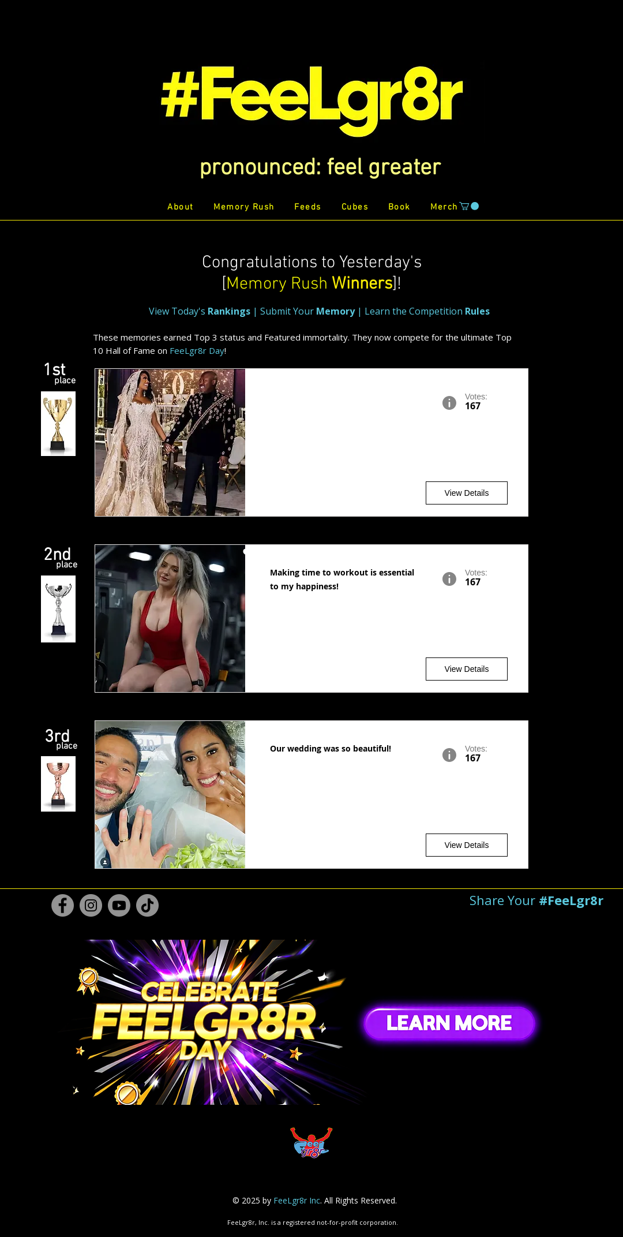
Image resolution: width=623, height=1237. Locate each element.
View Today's (201, 311)
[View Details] (467, 492)
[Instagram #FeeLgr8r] (91, 905)
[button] (320, 168)
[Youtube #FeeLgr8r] (119, 905)
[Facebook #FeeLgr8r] (62, 905)
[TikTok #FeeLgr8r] (147, 905)
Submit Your (307, 311)
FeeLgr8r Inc (296, 1200)
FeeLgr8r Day (197, 350)
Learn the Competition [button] (427, 311)
